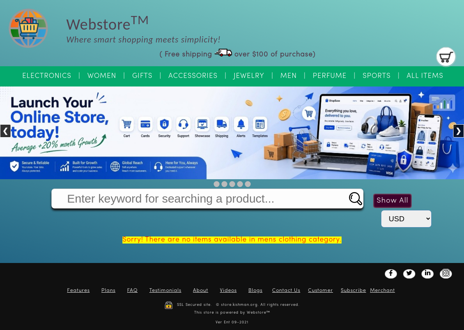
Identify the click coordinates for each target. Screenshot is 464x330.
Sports (377, 76)
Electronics (46, 76)
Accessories (193, 76)
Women (101, 76)
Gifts (142, 76)
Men (288, 76)
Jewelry (249, 76)
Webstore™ (258, 312)
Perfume (330, 76)
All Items (425, 76)
